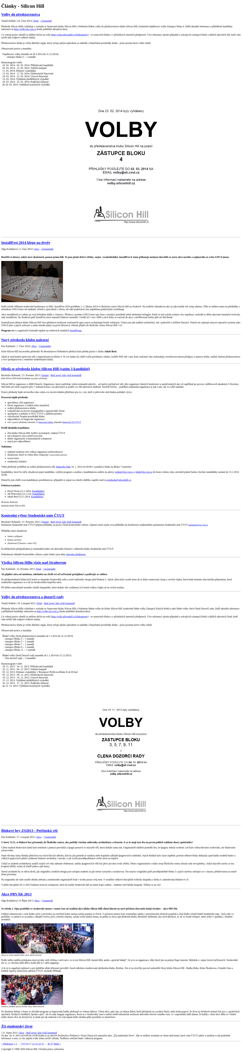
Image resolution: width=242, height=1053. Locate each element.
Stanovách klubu (46, 422)
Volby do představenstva (20, 14)
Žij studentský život (17, 1026)
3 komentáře (45, 346)
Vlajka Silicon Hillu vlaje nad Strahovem (33, 562)
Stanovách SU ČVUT (71, 422)
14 (39, 1044)
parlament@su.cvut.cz (198, 525)
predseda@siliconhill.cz (119, 480)
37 (52, 1044)
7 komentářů (50, 837)
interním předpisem (76, 554)
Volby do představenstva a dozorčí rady (32, 597)
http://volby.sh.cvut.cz (25, 29)
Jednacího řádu (63, 466)
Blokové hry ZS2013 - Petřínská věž (29, 831)
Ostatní (45, 375)
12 (33, 1044)
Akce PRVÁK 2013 (16, 894)
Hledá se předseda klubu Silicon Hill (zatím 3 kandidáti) (45, 369)
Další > (57, 1044)
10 (27, 1044)
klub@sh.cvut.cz (144, 472)
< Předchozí (7, 1044)
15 (42, 1044)
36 (49, 1044)
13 (36, 1044)
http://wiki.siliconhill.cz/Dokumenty (70, 34)
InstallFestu (75, 330)
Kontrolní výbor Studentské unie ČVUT (33, 515)
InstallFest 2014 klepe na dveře (25, 243)
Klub (35, 21)
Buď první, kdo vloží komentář (66, 375)
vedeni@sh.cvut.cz (124, 472)
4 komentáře (47, 249)
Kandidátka (38, 491)
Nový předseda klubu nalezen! (25, 340)
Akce (36, 249)
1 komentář (46, 21)
